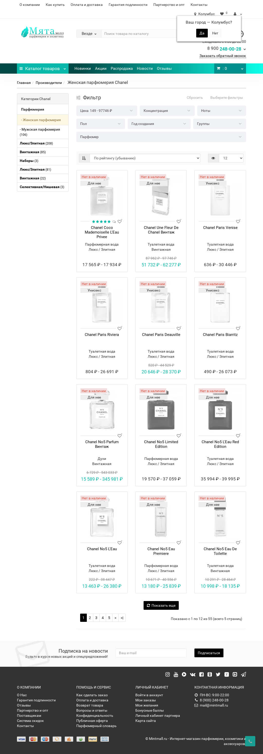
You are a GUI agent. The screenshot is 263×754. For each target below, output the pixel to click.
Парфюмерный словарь (96, 726)
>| (122, 618)
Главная (24, 83)
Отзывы (164, 68)
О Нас (22, 695)
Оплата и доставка (87, 5)
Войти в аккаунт (149, 695)
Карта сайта (145, 721)
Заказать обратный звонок (223, 56)
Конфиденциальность (94, 715)
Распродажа (122, 68)
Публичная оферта (92, 721)
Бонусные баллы (149, 710)
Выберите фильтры (226, 97)
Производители (49, 83)
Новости (145, 68)
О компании (30, 5)
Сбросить (195, 97)
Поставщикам (29, 715)
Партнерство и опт (169, 5)
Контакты (199, 5)
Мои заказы (145, 700)
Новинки (82, 68)
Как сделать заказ (92, 695)
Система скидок (30, 721)
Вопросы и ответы (91, 710)
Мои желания (146, 705)
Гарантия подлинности (128, 5)
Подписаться (209, 653)
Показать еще (161, 605)
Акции (101, 68)
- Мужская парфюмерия (40, 132)
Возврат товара (89, 705)
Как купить (55, 5)
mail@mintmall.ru (211, 705)
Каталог (43, 67)
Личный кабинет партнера (157, 715)
